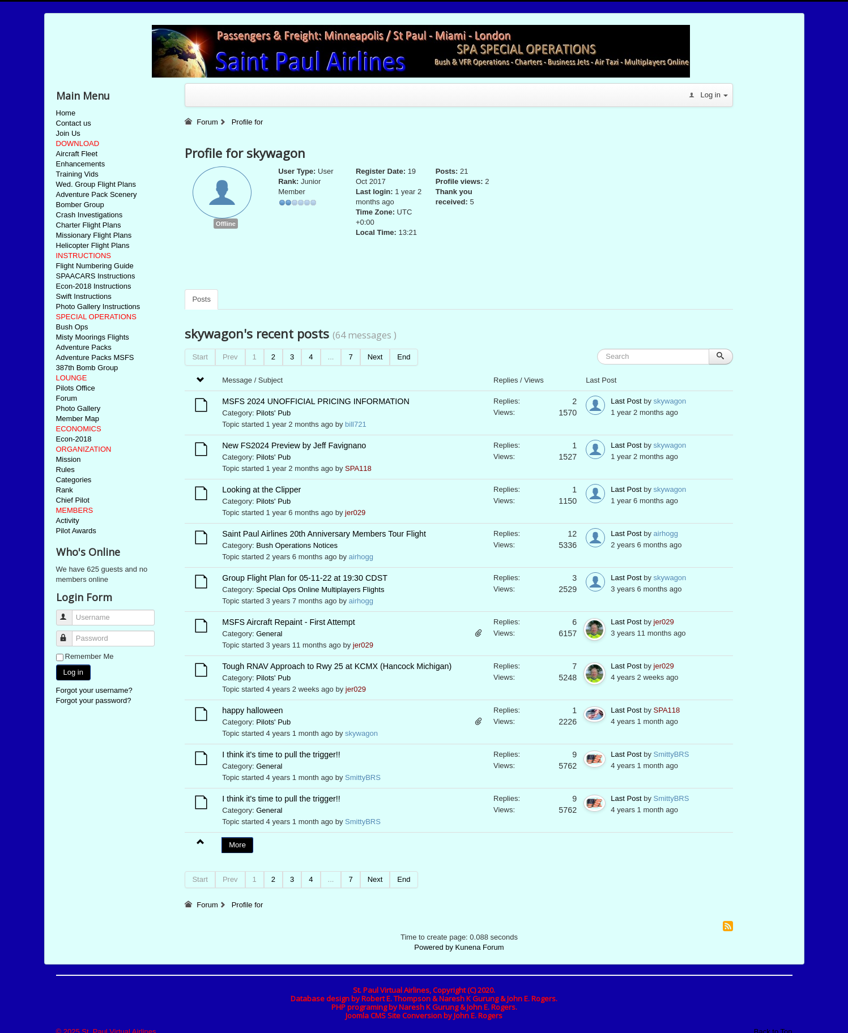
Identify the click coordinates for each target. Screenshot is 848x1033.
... (331, 357)
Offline (226, 223)
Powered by (433, 947)
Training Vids (77, 174)
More (237, 845)
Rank (64, 490)
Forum (67, 398)
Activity (67, 520)
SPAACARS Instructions (95, 276)
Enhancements (80, 164)
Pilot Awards (76, 530)
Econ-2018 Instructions (93, 286)
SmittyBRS (363, 777)
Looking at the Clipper (261, 489)
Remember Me (89, 656)
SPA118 (358, 468)
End (403, 357)
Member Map (78, 418)
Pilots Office (75, 388)
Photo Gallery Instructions (98, 306)
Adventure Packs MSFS (95, 357)
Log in (73, 672)
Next (375, 357)
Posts (201, 299)
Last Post (626, 401)
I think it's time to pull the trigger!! (281, 754)
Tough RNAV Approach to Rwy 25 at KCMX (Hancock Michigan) (336, 666)
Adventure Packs (84, 347)
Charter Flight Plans (88, 225)
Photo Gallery (78, 408)
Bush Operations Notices (297, 545)
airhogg (361, 556)
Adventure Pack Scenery (96, 194)
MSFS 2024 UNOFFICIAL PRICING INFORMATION (316, 401)
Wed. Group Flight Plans (96, 184)
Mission (68, 459)
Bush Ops (72, 327)
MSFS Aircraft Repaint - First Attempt (288, 622)
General (269, 633)
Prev (230, 357)
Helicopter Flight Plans (93, 245)
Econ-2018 (74, 439)
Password (69, 633)
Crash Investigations (89, 215)
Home (66, 113)
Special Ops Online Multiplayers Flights (320, 589)
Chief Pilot (73, 500)
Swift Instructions (84, 296)
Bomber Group (80, 204)
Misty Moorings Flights (92, 337)
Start (199, 357)
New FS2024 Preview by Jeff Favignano (294, 445)
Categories (74, 479)
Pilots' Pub (273, 413)
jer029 (355, 512)
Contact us (73, 123)
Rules (65, 469)
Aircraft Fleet (77, 153)
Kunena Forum (479, 947)
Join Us (68, 133)
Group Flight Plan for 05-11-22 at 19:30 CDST (304, 577)
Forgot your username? (94, 690)
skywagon (670, 401)
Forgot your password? (93, 700)
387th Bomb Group (87, 367)
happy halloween (252, 710)
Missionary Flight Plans (94, 235)
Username (69, 612)
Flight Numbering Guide (95, 266)
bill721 (356, 424)
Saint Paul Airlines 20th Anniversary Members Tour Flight (324, 533)
